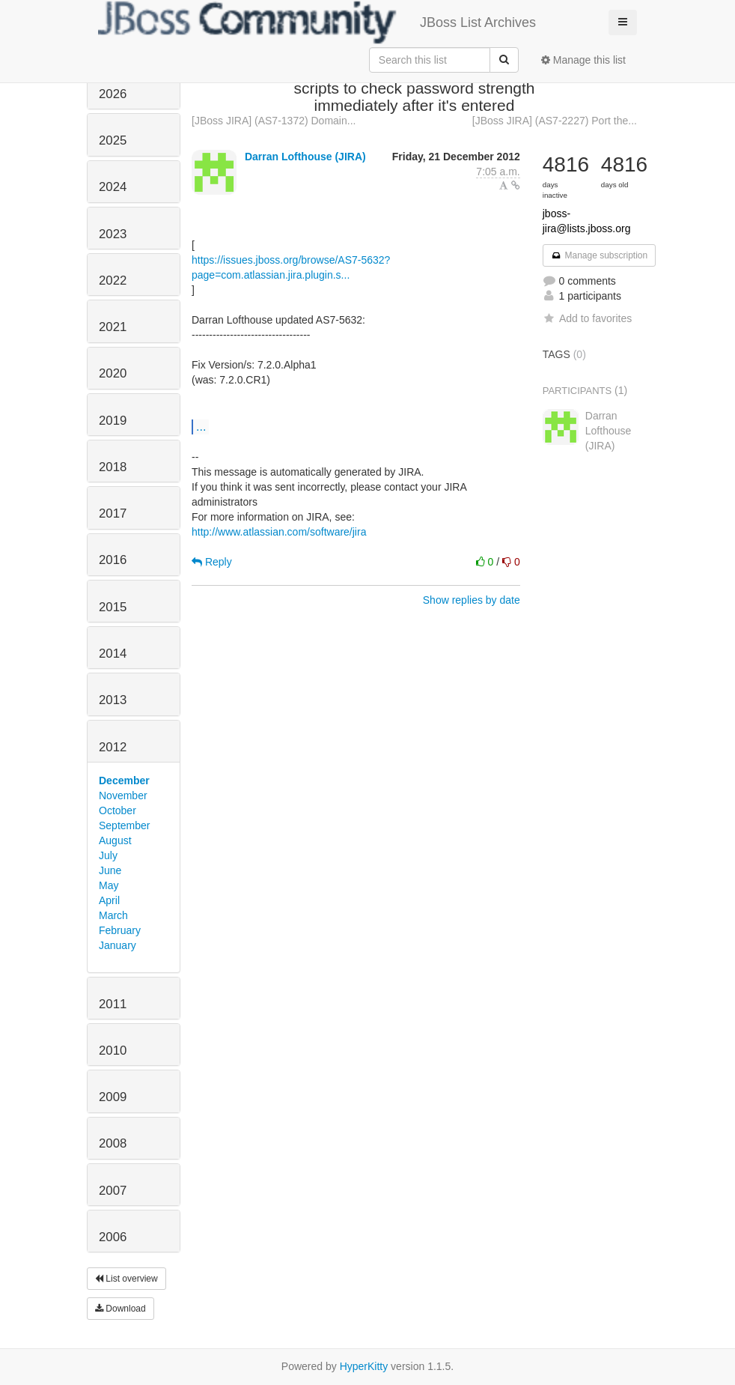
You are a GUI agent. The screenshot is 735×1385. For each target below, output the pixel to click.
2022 (112, 280)
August (115, 840)
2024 (112, 187)
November (123, 795)
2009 (112, 1097)
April (109, 900)
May (108, 885)
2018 (112, 467)
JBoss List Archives (317, 22)
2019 (112, 420)
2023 (112, 234)
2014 (112, 653)
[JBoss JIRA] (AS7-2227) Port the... (554, 121)
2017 (112, 513)
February (120, 930)
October (117, 810)
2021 (112, 327)
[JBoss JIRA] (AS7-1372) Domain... (274, 121)
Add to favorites (587, 318)
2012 (112, 747)
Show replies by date (471, 600)
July (108, 855)
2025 (112, 140)
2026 (112, 94)
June (110, 870)
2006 (112, 1237)
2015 (112, 607)
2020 (112, 373)
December (124, 781)
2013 (112, 700)
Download (120, 1308)
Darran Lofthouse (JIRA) (305, 157)
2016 (112, 560)
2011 (112, 1004)
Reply (212, 562)
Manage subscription (599, 255)
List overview (126, 1278)
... (201, 426)
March (113, 915)
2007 (112, 1191)
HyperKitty (364, 1366)
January (117, 945)
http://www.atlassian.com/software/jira (279, 532)
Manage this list (583, 60)
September (124, 825)
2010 (112, 1050)
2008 (112, 1143)
